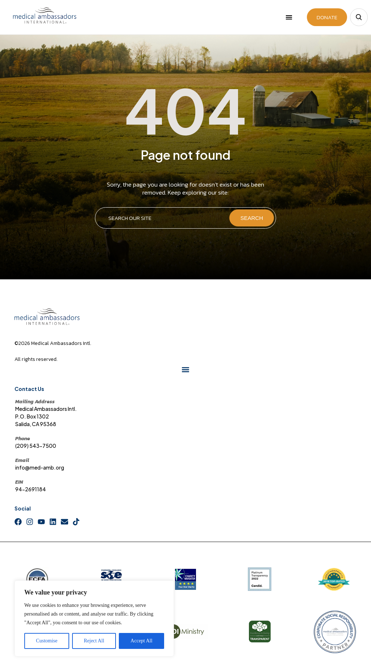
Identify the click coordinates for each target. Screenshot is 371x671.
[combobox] (161, 220)
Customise (46, 640)
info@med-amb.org (39, 469)
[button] (289, 17)
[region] (94, 618)
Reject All (94, 640)
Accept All (141, 640)
